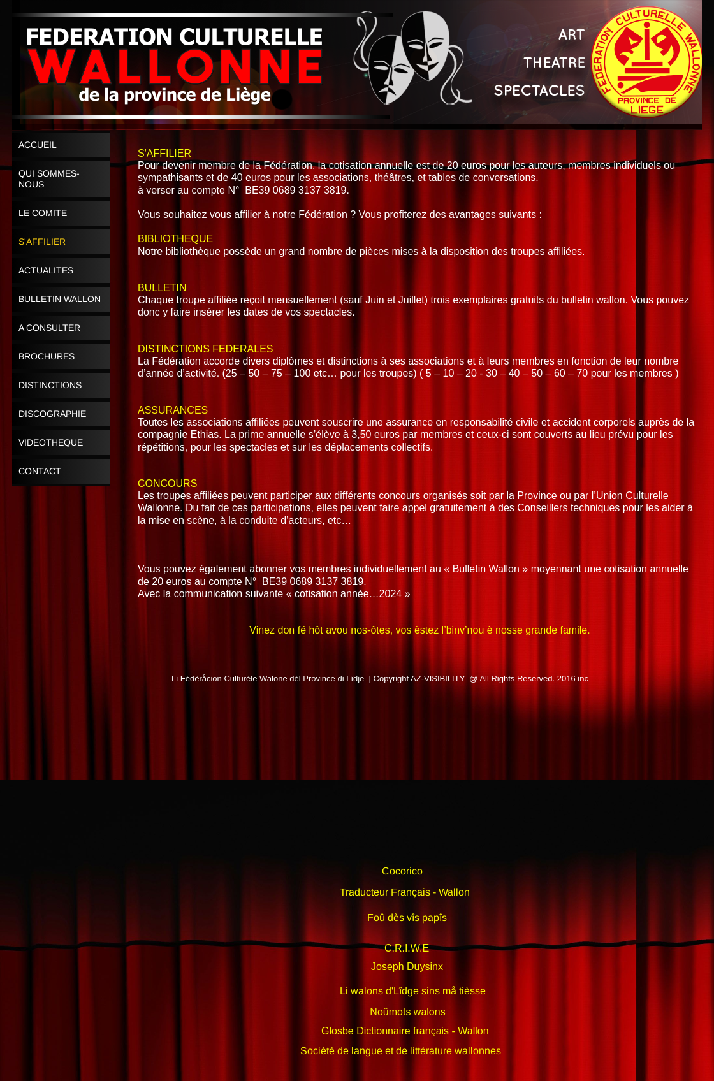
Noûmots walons (407, 1011)
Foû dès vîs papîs (407, 917)
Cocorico (402, 871)
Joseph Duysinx (407, 966)
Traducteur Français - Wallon (405, 892)
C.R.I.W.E (406, 948)
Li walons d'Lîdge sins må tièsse (413, 990)
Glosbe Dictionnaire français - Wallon (405, 1031)
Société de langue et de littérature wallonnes (400, 1050)
